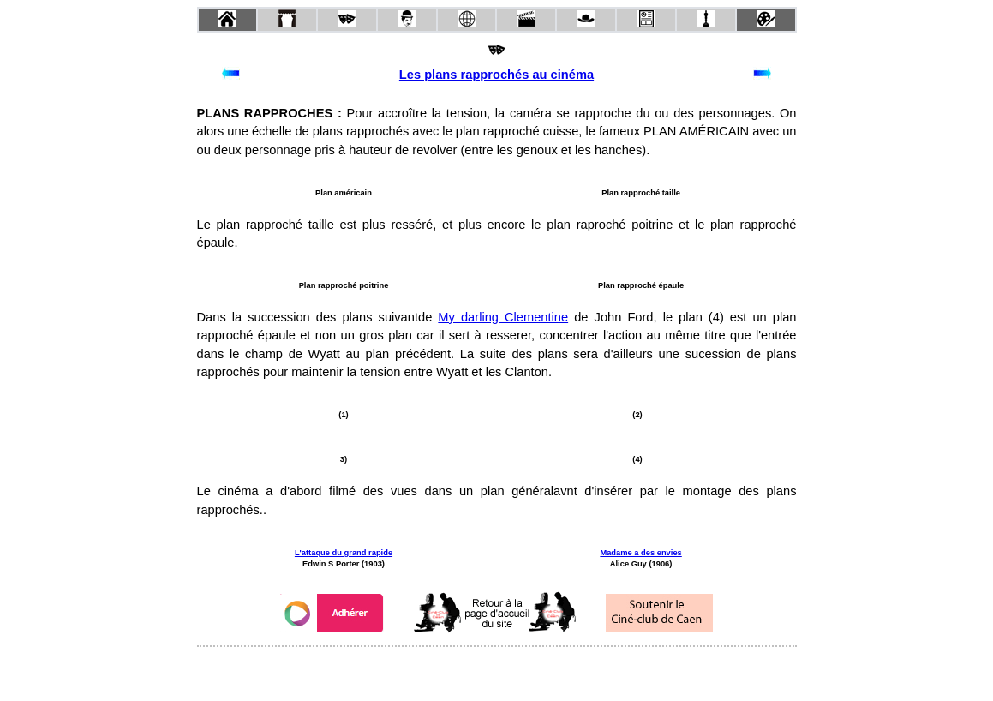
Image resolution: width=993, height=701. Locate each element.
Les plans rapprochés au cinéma (496, 74)
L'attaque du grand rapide (343, 552)
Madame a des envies (640, 552)
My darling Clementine (503, 317)
